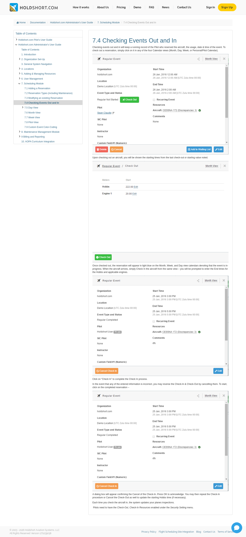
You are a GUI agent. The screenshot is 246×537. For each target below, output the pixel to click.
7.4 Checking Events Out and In (41, 103)
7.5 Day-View (31, 107)
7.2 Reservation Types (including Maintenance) (48, 93)
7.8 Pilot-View (31, 122)
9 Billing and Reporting (33, 136)
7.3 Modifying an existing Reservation (43, 98)
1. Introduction (28, 54)
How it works (81, 7)
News (165, 7)
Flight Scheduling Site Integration (176, 531)
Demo (137, 7)
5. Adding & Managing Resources (38, 73)
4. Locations (27, 69)
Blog (198, 531)
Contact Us (184, 7)
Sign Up (227, 7)
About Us (103, 7)
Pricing (121, 7)
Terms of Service (226, 531)
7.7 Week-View (32, 117)
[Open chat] (236, 527)
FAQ (151, 7)
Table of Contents (30, 49)
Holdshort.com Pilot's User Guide (35, 40)
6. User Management (32, 78)
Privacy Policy (148, 531)
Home (21, 22)
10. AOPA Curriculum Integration (38, 141)
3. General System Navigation (36, 64)
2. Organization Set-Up (33, 59)
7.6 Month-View (32, 112)
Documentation (38, 22)
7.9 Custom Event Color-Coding (40, 127)
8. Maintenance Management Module (40, 132)
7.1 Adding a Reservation (37, 88)
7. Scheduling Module (108, 22)
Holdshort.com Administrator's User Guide (72, 22)
